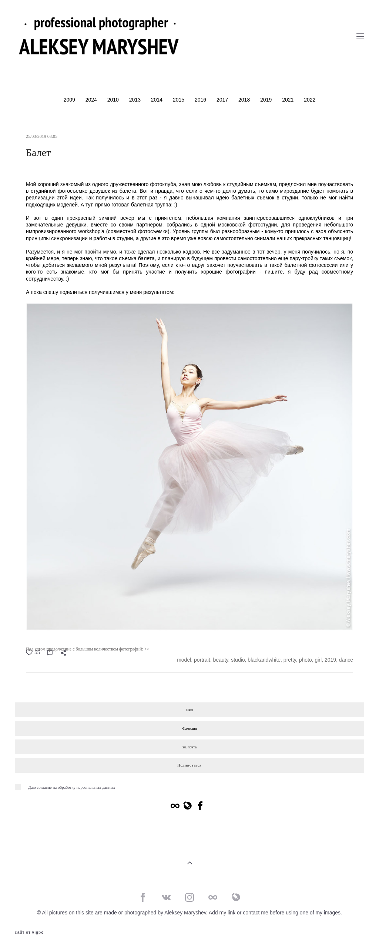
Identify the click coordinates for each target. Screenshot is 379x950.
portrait (202, 660)
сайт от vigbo (29, 932)
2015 (179, 100)
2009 (70, 100)
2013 (135, 100)
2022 (309, 100)
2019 (266, 100)
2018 (244, 100)
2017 (223, 100)
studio (238, 660)
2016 (201, 100)
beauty (220, 660)
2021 (288, 100)
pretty (290, 660)
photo (305, 660)
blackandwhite (264, 660)
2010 (113, 100)
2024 (91, 100)
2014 (157, 100)
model (184, 660)
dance (346, 660)
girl (318, 660)
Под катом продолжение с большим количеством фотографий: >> (87, 649)
